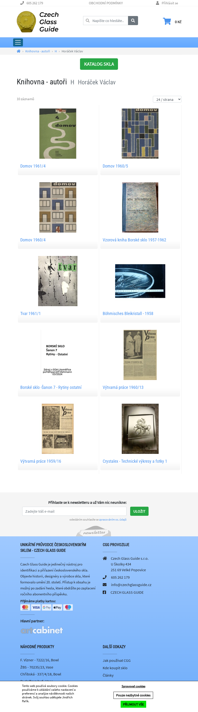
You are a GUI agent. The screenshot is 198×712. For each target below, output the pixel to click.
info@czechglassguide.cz (131, 584)
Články (108, 675)
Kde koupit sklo (115, 668)
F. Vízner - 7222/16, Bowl (39, 660)
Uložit (139, 511)
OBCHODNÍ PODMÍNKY (106, 3)
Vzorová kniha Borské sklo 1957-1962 (134, 239)
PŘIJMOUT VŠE (133, 704)
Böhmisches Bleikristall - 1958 (128, 313)
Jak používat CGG (117, 660)
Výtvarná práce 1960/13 (123, 387)
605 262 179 (35, 3)
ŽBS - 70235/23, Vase (36, 667)
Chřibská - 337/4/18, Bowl (40, 674)
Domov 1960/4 (33, 239)
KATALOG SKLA (99, 64)
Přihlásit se (170, 3)
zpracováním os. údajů (113, 519)
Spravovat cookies (133, 687)
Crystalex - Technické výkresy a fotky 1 (135, 461)
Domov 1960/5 (115, 165)
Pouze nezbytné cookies (133, 695)
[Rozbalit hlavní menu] (18, 42)
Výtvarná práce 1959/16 (40, 461)
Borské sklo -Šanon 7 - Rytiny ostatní (50, 387)
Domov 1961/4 (33, 165)
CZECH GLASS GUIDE (127, 592)
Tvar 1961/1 (30, 313)
